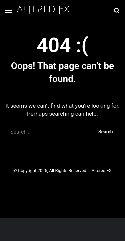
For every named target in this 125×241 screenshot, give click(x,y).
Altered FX (102, 170)
